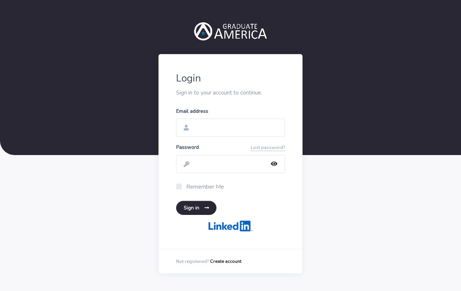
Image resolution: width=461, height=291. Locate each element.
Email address (192, 111)
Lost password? (268, 147)
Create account (225, 261)
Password (187, 147)
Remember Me (205, 187)
